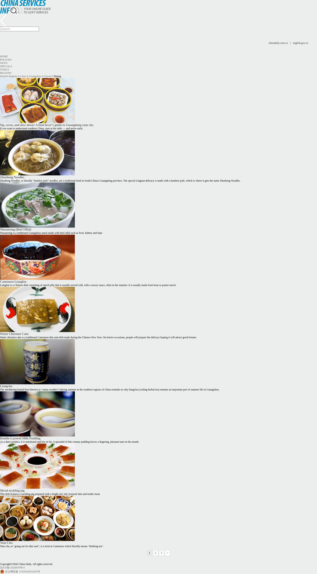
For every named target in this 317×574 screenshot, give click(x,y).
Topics (4, 69)
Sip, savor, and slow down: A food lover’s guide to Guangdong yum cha (46, 125)
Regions (5, 72)
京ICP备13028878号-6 (12, 567)
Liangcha (6, 386)
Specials (6, 66)
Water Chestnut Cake (14, 334)
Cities (23, 76)
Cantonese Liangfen (13, 281)
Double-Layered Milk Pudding (20, 438)
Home (4, 56)
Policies (6, 59)
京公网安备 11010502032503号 (22, 571)
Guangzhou (35, 76)
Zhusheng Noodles (12, 177)
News (3, 63)
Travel (47, 76)
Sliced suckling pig (12, 490)
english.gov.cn (300, 43)
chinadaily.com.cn (278, 43)
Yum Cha (6, 542)
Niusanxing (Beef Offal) (15, 229)
